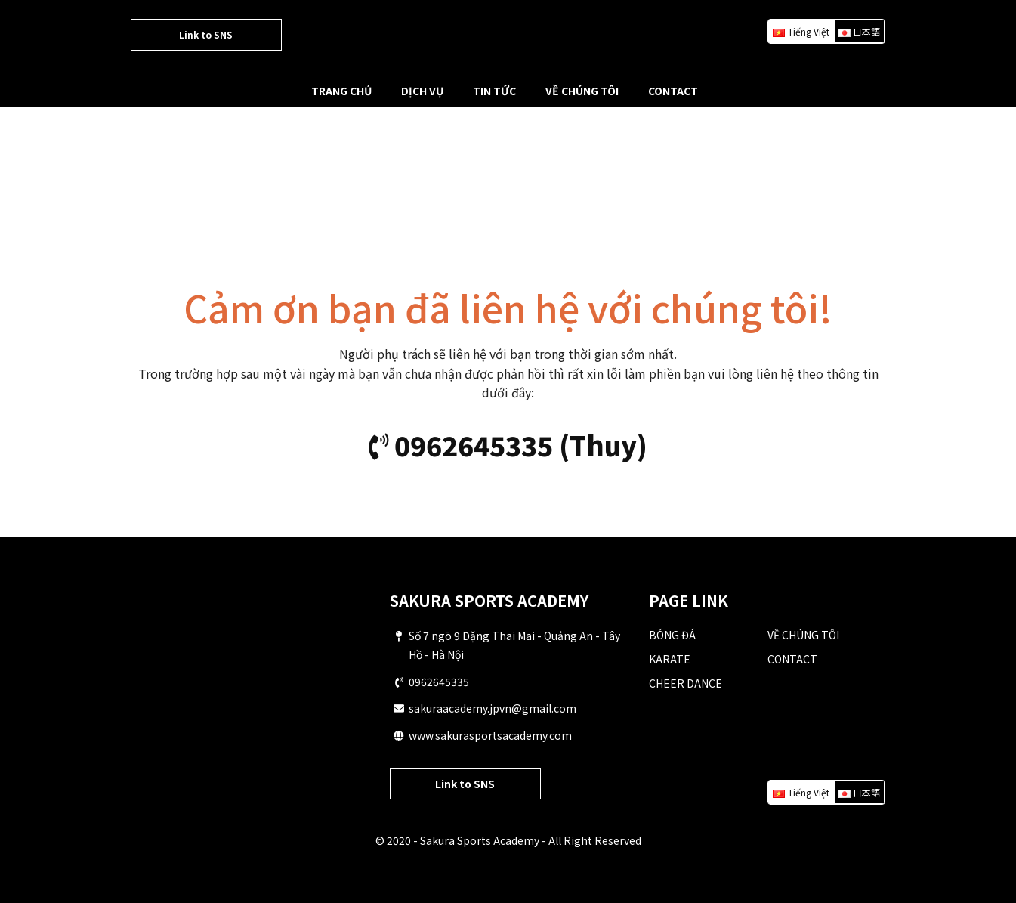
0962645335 (439, 681)
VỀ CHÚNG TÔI (582, 90)
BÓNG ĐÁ (672, 634)
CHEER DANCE (685, 683)
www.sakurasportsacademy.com (490, 735)
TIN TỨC (494, 90)
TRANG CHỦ (341, 90)
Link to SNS (206, 34)
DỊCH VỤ (422, 90)
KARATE (669, 658)
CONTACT (673, 90)
